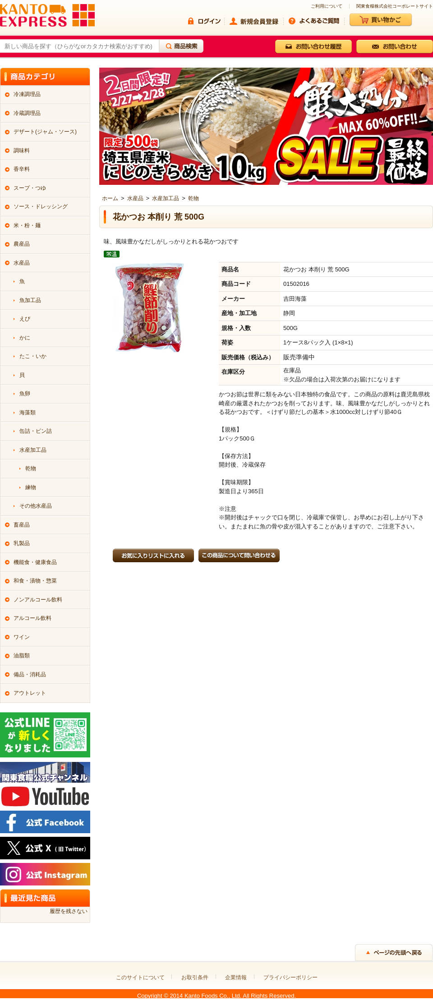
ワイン (22, 637)
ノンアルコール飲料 (38, 599)
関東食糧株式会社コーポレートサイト (394, 6)
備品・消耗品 (30, 674)
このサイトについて (140, 977)
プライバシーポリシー (290, 977)
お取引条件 (194, 977)
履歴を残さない (69, 911)
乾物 (193, 198)
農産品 (22, 244)
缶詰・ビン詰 (35, 431)
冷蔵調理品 (27, 113)
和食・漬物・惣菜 (35, 581)
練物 (30, 487)
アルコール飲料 (32, 618)
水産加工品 (165, 198)
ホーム (110, 198)
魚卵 (24, 393)
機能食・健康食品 (35, 562)
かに (24, 338)
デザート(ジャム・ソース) (45, 131)
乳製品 (22, 543)
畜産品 (22, 525)
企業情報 (236, 977)
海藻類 (27, 412)
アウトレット (30, 693)
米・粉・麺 (27, 225)
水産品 (135, 198)
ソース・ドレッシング (41, 206)
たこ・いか (32, 356)
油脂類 (22, 655)
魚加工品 (30, 300)
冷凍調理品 (27, 94)
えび (24, 319)
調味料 (22, 150)
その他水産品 (35, 506)
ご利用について (326, 6)
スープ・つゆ (30, 188)
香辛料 (22, 169)
